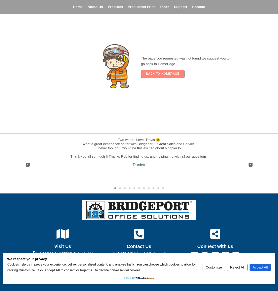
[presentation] (28, 165)
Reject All (237, 267)
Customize (214, 267)
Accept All (260, 267)
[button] (115, 188)
